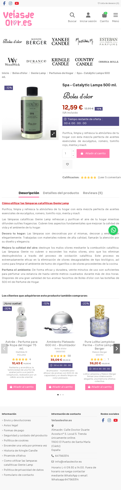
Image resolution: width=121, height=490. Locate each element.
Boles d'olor (60, 348)
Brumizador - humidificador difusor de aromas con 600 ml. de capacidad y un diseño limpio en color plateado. (60, 374)
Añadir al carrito (93, 153)
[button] (58, 394)
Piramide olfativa (15, 455)
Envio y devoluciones (17, 420)
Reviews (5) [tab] (93, 193)
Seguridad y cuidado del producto (25, 435)
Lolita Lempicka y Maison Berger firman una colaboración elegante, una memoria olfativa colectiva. (99, 378)
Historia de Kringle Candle (20, 450)
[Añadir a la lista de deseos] (67, 164)
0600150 (60, 351)
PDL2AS (21, 355)
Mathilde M (21, 352)
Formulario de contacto (19, 475)
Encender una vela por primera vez (25, 445)
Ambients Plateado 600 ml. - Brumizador (60, 343)
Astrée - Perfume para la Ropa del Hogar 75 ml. (21, 345)
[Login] (88, 18)
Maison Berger (99, 352)
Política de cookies (16, 440)
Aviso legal (11, 425)
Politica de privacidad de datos (24, 470)
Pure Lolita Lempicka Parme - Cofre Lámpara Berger (100, 345)
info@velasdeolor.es (68, 461)
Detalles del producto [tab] (61, 193)
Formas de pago (14, 430)
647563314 (62, 456)
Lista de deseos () (108, 3)
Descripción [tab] (29, 193)
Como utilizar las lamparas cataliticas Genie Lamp (20, 462)
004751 (100, 355)
